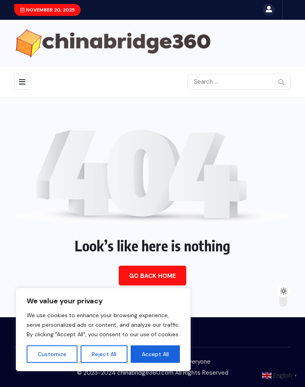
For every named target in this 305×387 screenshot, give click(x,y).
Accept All (155, 354)
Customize (52, 354)
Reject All (104, 354)
